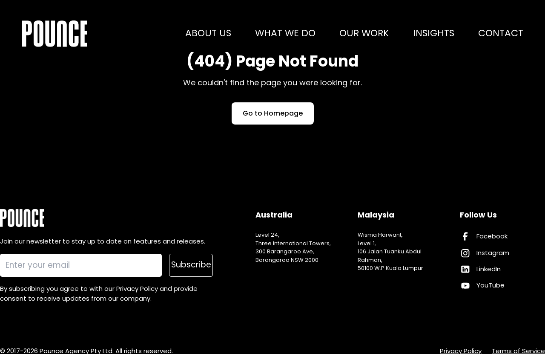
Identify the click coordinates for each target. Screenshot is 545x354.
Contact (500, 34)
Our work (364, 34)
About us (208, 34)
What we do (285, 34)
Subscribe (191, 264)
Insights (433, 34)
